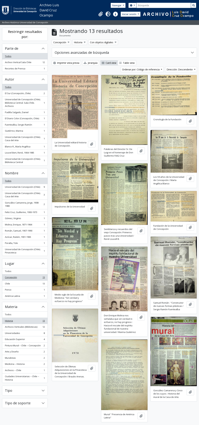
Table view (127, 62)
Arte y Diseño (25, 352)
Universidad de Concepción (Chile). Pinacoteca (25, 251)
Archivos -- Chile (25, 371)
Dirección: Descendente (180, 69)
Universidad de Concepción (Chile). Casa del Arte (25, 139)
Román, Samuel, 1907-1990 (25, 231)
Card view (109, 62)
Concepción (25, 278)
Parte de (11, 48)
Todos (8, 56)
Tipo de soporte (18, 403)
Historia (25, 321)
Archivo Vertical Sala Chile (25, 63)
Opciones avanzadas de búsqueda (82, 52)
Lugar (9, 263)
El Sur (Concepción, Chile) (25, 94)
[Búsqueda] (163, 5)
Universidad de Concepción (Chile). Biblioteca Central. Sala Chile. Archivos (25, 103)
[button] (100, 14)
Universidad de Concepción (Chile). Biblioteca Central (25, 160)
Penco (25, 290)
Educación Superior (25, 340)
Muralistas (25, 358)
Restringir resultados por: (25, 34)
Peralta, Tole (25, 244)
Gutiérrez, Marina (25, 131)
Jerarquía (90, 62)
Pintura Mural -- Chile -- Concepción (25, 346)
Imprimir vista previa (66, 62)
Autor (9, 79)
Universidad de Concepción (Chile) (25, 187)
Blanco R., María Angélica (25, 147)
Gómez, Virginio (25, 219)
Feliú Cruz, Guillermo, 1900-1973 (25, 213)
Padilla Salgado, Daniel (25, 113)
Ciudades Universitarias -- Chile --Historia (25, 378)
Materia (11, 306)
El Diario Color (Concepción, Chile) (25, 119)
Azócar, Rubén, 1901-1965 (25, 237)
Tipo (8, 390)
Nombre (11, 173)
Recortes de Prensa (25, 69)
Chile (25, 284)
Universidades (25, 334)
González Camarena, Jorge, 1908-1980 (25, 204)
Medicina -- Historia (25, 364)
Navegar (117, 5)
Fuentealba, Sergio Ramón (25, 125)
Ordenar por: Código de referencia (141, 69)
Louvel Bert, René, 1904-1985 (25, 153)
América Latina (25, 296)
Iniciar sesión (129, 14)
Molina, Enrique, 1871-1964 (25, 225)
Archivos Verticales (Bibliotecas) (25, 327)
